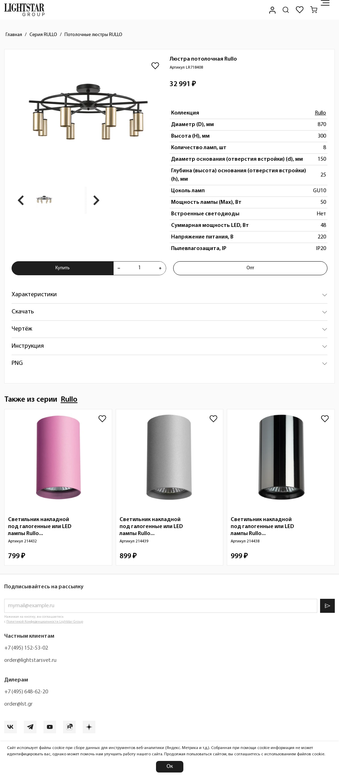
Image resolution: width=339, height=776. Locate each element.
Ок (170, 766)
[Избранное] (300, 10)
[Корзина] (314, 10)
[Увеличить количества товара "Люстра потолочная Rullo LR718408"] (160, 268)
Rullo (320, 113)
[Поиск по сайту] (286, 10)
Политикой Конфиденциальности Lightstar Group (44, 622)
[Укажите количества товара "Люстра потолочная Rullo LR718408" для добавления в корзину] (139, 268)
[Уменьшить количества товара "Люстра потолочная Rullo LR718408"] (118, 268)
